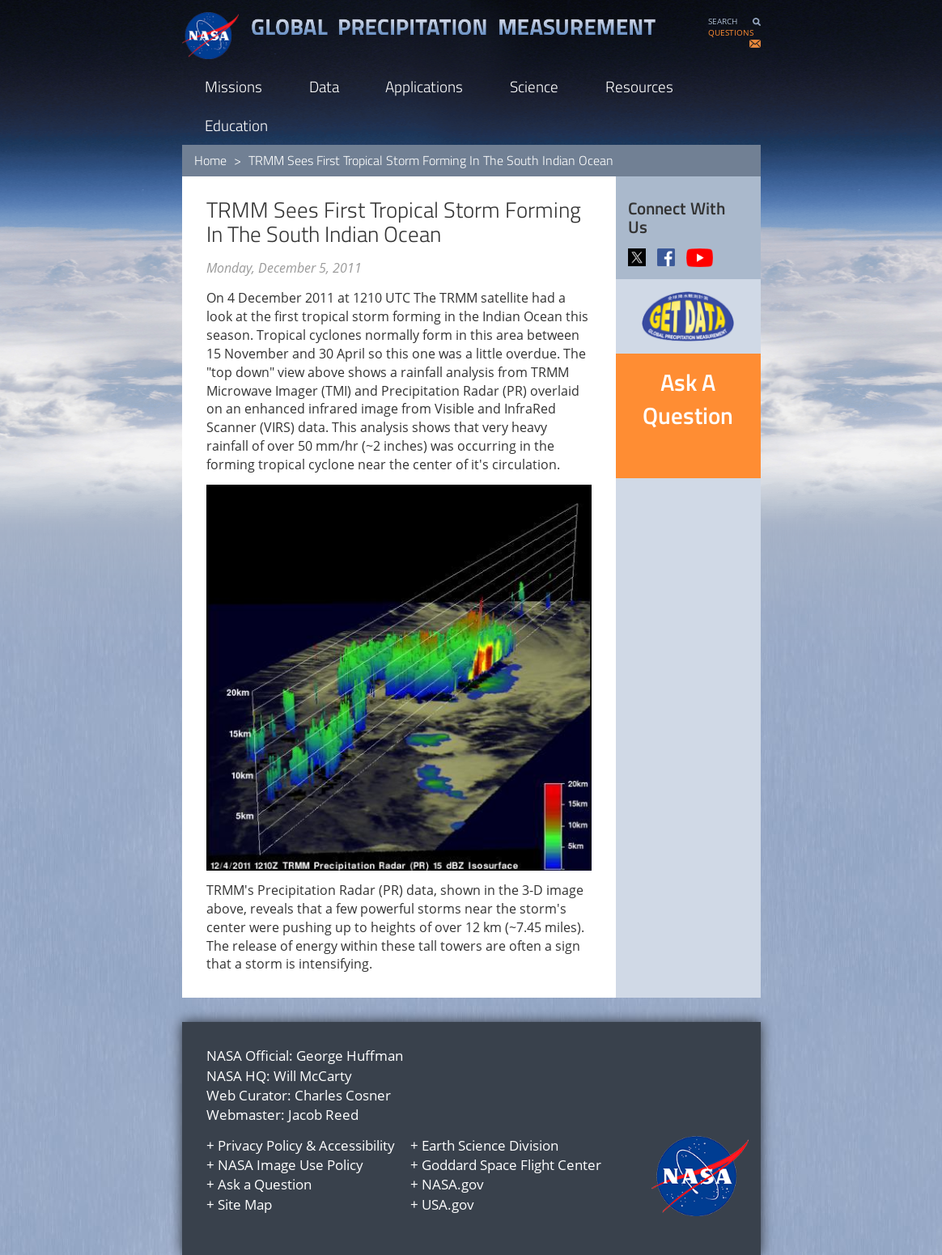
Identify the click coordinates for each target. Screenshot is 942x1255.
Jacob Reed (323, 1114)
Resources (639, 86)
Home (210, 160)
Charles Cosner (343, 1095)
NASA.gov (453, 1184)
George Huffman (349, 1055)
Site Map (245, 1204)
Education (236, 125)
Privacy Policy (260, 1145)
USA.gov (448, 1204)
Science (534, 86)
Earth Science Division (490, 1145)
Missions (233, 86)
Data (324, 86)
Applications (424, 86)
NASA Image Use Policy (290, 1164)
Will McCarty (313, 1075)
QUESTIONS (730, 33)
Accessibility (357, 1145)
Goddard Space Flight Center (511, 1164)
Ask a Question (265, 1184)
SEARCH (722, 21)
